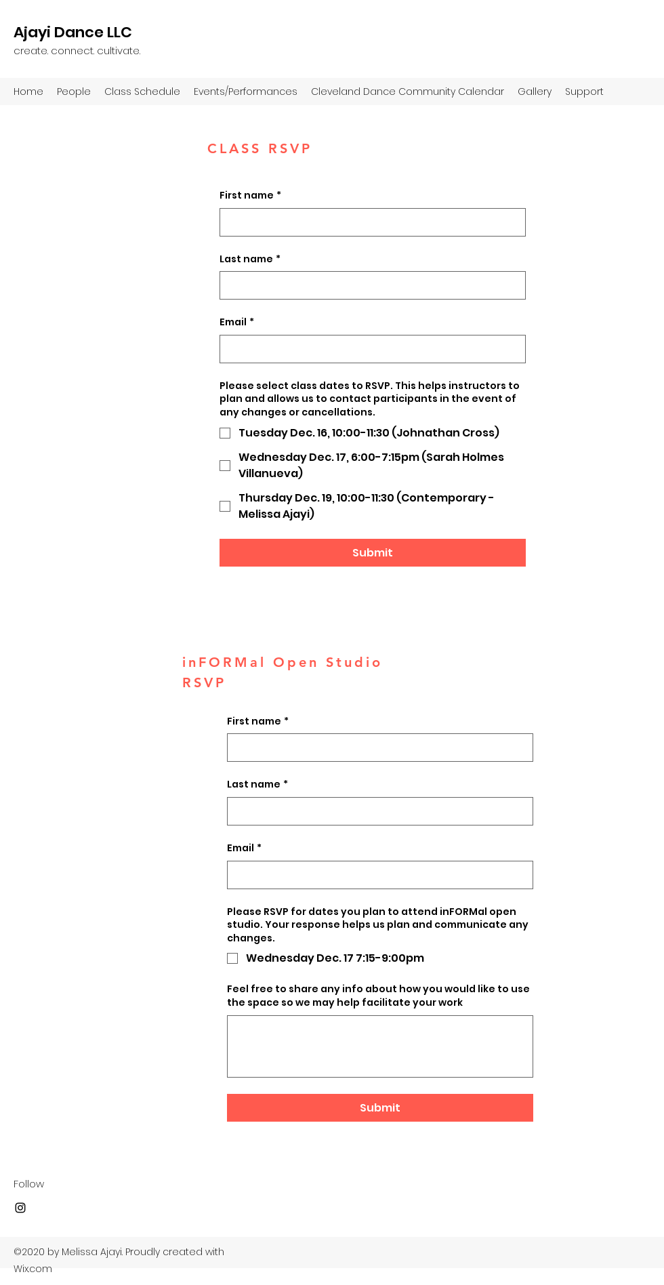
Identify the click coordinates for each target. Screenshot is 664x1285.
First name (250, 196)
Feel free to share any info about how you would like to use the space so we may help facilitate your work (378, 996)
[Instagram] (20, 1208)
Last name (250, 259)
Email (237, 322)
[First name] (368, 222)
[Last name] (368, 285)
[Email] (368, 349)
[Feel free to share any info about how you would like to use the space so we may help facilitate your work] (380, 1046)
